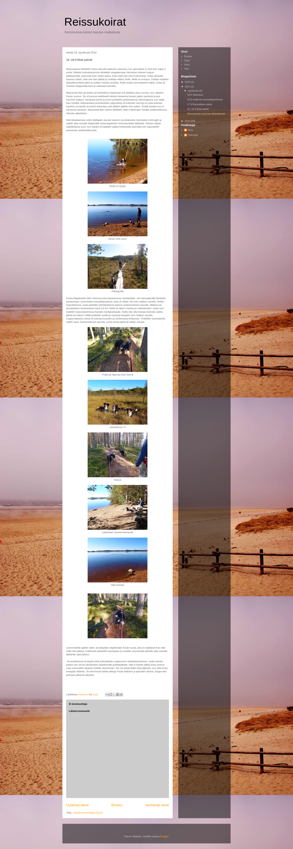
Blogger (164, 836)
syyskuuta (193, 90)
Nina (190, 130)
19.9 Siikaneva (195, 94)
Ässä (186, 64)
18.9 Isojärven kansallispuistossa (205, 99)
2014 (188, 86)
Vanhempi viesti (157, 805)
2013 (188, 121)
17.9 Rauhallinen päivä (199, 104)
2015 (188, 82)
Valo (186, 68)
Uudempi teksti (77, 805)
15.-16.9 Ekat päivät (198, 109)
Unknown (193, 135)
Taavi (187, 60)
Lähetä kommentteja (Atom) (88, 812)
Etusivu (117, 805)
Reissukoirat (95, 22)
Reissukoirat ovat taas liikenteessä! (206, 113)
